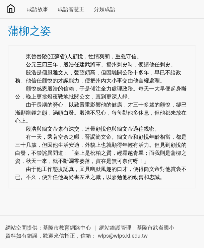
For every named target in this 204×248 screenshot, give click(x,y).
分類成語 (104, 9)
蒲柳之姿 (29, 30)
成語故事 (37, 9)
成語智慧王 (71, 9)
